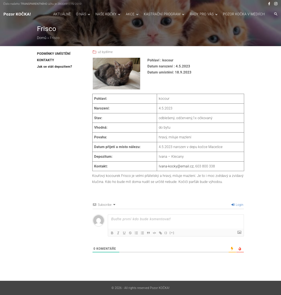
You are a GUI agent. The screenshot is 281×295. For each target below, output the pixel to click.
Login (237, 204)
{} (166, 232)
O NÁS (81, 14)
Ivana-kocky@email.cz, (176, 166)
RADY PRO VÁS (202, 14)
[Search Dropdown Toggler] (276, 14)
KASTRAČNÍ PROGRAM (162, 14)
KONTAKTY (45, 60)
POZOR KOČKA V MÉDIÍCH (244, 14)
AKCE (130, 14)
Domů (42, 38)
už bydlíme (105, 52)
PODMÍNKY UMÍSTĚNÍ (54, 54)
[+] (172, 232)
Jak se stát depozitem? (54, 67)
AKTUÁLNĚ (62, 14)
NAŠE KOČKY (106, 14)
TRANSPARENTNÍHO (33, 3)
